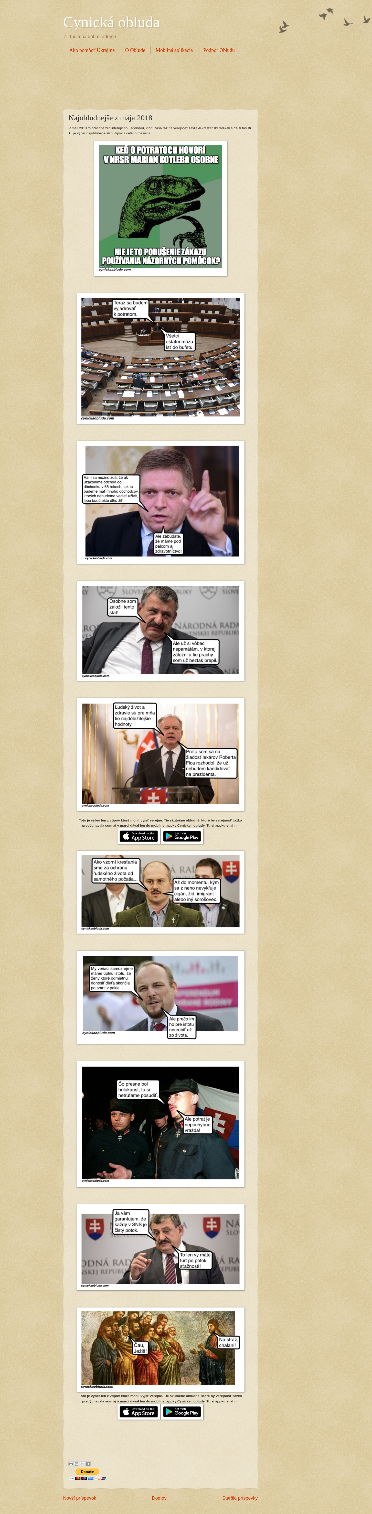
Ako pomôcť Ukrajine (92, 50)
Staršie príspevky (240, 1498)
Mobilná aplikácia (174, 50)
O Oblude (135, 50)
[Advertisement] (156, 81)
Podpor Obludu (219, 50)
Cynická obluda (111, 22)
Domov (159, 1498)
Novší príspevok (79, 1498)
